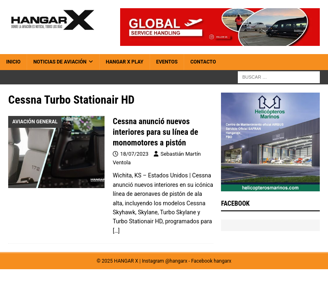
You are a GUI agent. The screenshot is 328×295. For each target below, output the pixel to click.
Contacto (203, 62)
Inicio (13, 62)
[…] (116, 230)
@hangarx (176, 261)
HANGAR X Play (125, 62)
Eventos (167, 62)
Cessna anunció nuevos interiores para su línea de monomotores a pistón (155, 132)
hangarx (222, 261)
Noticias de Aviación (60, 62)
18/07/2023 (134, 154)
